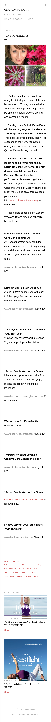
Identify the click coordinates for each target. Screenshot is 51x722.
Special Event (20, 572)
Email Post (15, 561)
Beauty (13, 565)
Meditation (8, 569)
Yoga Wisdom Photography (27, 576)
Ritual (16, 569)
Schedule (33, 569)
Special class (9, 572)
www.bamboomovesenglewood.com (23, 396)
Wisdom (33, 572)
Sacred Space (24, 569)
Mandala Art (35, 565)
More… (30, 19)
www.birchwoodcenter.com (20, 267)
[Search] (45, 4)
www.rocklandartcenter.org (23, 200)
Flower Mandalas (23, 565)
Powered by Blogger (25, 709)
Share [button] (6, 561)
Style (28, 572)
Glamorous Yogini (16, 9)
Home (7, 19)
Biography (18, 19)
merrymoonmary (33, 714)
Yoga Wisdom (9, 576)
